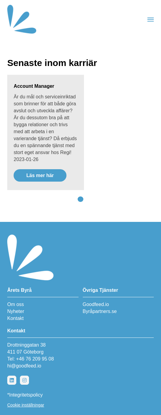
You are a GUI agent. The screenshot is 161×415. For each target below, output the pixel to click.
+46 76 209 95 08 (35, 358)
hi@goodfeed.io (24, 365)
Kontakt (15, 318)
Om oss (15, 304)
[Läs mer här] (45, 132)
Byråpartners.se (100, 311)
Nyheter (15, 311)
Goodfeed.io (96, 304)
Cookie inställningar (25, 405)
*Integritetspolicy (25, 394)
